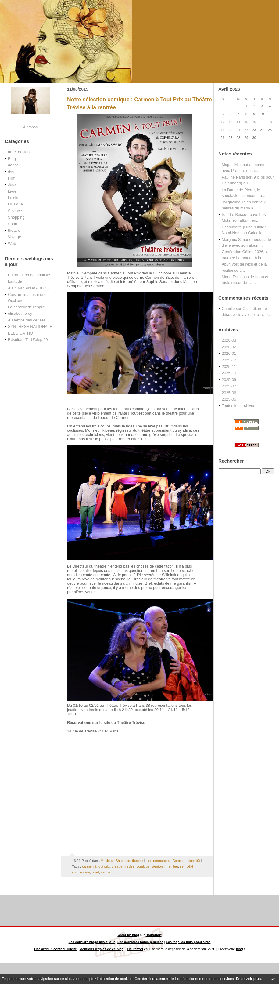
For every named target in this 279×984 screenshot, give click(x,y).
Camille (228, 308)
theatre (14, 230)
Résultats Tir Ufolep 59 (28, 339)
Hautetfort (154, 935)
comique (143, 866)
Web (12, 243)
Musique (15, 204)
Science (15, 211)
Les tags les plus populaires (188, 942)
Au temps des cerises (27, 320)
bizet (95, 872)
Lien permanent (158, 860)
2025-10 (229, 373)
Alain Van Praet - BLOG (28, 288)
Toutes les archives (238, 405)
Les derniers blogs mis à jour (92, 942)
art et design (19, 152)
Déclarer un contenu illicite (55, 949)
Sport (12, 224)
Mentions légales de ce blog (102, 949)
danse (13, 165)
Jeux (12, 184)
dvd (11, 171)
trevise (129, 866)
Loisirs (13, 197)
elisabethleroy (20, 313)
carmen (107, 872)
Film (11, 178)
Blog (12, 158)
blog (239, 949)
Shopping (16, 217)
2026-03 (229, 340)
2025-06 (229, 392)
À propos (30, 127)
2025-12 (229, 360)
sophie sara (81, 872)
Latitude (15, 281)
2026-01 (229, 353)
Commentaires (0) (186, 860)
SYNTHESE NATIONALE (30, 326)
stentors (158, 866)
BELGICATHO (20, 333)
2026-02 (229, 347)
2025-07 (229, 386)
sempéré (186, 866)
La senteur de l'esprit (26, 307)
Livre (12, 191)
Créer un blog (128, 935)
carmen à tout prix (96, 866)
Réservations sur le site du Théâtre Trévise (106, 723)
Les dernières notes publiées (140, 942)
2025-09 (229, 379)
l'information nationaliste (29, 275)
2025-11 (229, 366)
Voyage (14, 236)
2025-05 (229, 399)
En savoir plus (248, 979)
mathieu (172, 866)
